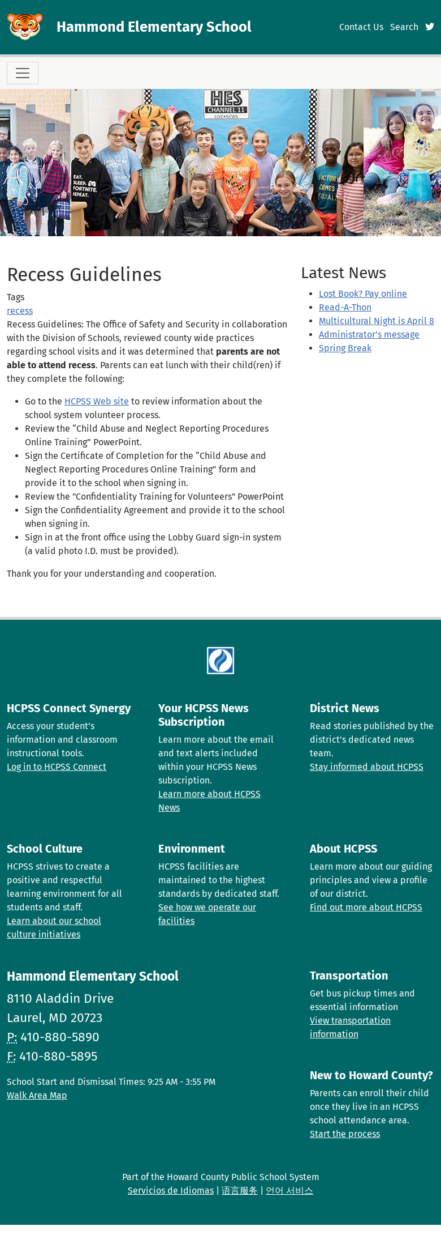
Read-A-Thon (345, 307)
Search (404, 27)
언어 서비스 (289, 1190)
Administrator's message (369, 334)
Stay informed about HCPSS (366, 766)
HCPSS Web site (96, 401)
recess (20, 310)
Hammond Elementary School (154, 27)
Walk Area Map (37, 1095)
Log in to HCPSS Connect (56, 766)
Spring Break (345, 348)
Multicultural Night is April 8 (376, 321)
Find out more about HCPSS (366, 907)
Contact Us (361, 27)
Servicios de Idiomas (171, 1190)
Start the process (345, 1133)
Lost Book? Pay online (363, 293)
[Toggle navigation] (22, 73)
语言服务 (240, 1190)
